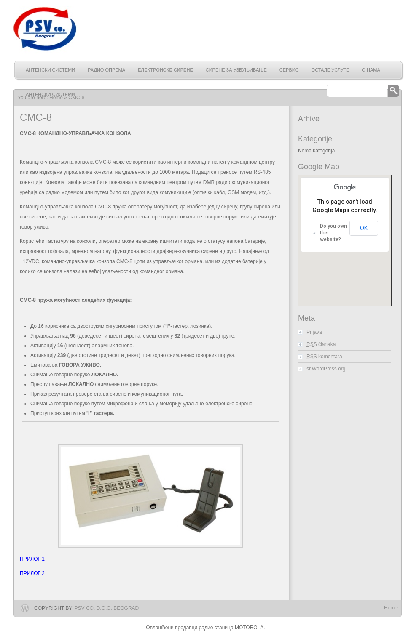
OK (364, 228)
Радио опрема (106, 69)
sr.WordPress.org (325, 369)
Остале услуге (330, 69)
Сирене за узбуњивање (236, 69)
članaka (321, 344)
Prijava (314, 332)
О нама (371, 69)
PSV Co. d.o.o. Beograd (107, 608)
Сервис (289, 69)
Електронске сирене (165, 69)
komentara (324, 356)
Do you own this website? (333, 232)
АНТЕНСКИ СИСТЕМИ (50, 69)
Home (391, 608)
